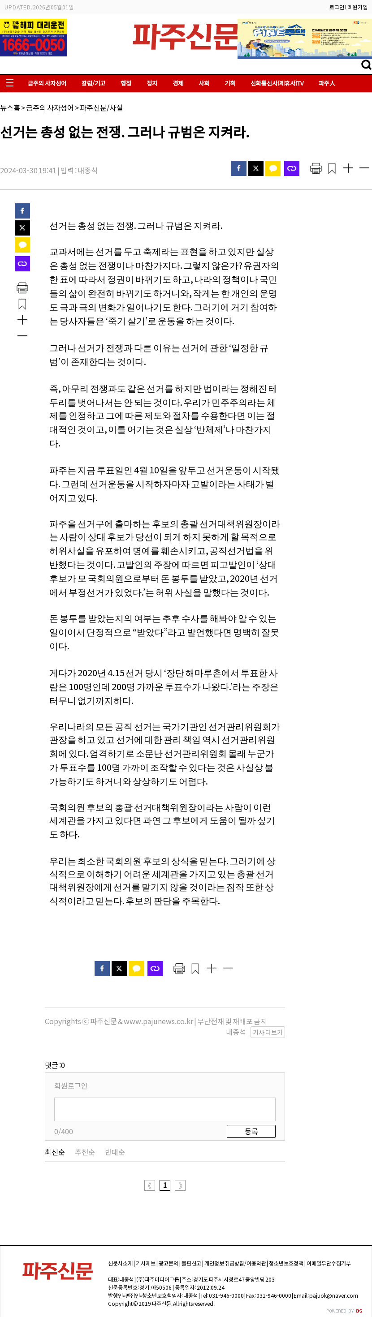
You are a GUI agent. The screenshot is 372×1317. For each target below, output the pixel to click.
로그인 (336, 7)
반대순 (115, 1151)
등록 (251, 1131)
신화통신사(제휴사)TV (277, 83)
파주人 (327, 83)
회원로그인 (71, 1085)
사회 (204, 83)
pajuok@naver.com (333, 1295)
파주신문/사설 (101, 107)
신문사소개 (120, 1263)
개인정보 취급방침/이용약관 (235, 1263)
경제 (178, 83)
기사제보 (146, 1263)
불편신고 (191, 1263)
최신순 (55, 1151)
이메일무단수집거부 (329, 1263)
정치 (152, 83)
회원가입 (358, 7)
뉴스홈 (10, 107)
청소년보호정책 (286, 1263)
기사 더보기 (268, 1032)
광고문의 (168, 1263)
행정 (126, 83)
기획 (230, 83)
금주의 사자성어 (47, 83)
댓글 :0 (55, 1065)
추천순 (85, 1151)
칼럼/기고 (93, 83)
